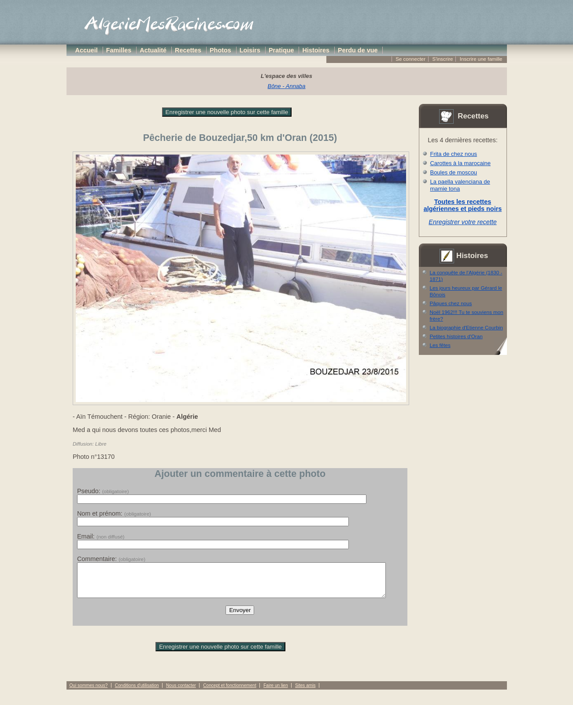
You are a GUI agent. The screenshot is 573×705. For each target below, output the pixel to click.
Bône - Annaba (287, 86)
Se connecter (410, 59)
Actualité (153, 50)
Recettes (188, 50)
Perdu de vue (357, 50)
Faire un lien (275, 692)
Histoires (316, 50)
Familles (119, 50)
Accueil (86, 50)
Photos (220, 50)
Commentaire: (111, 558)
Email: (101, 536)
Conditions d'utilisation (137, 692)
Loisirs (250, 50)
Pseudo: (103, 491)
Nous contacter (181, 692)
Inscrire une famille (481, 59)
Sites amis (305, 692)
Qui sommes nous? (89, 692)
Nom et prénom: (114, 513)
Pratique (281, 50)
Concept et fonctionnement (229, 692)
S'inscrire (442, 59)
